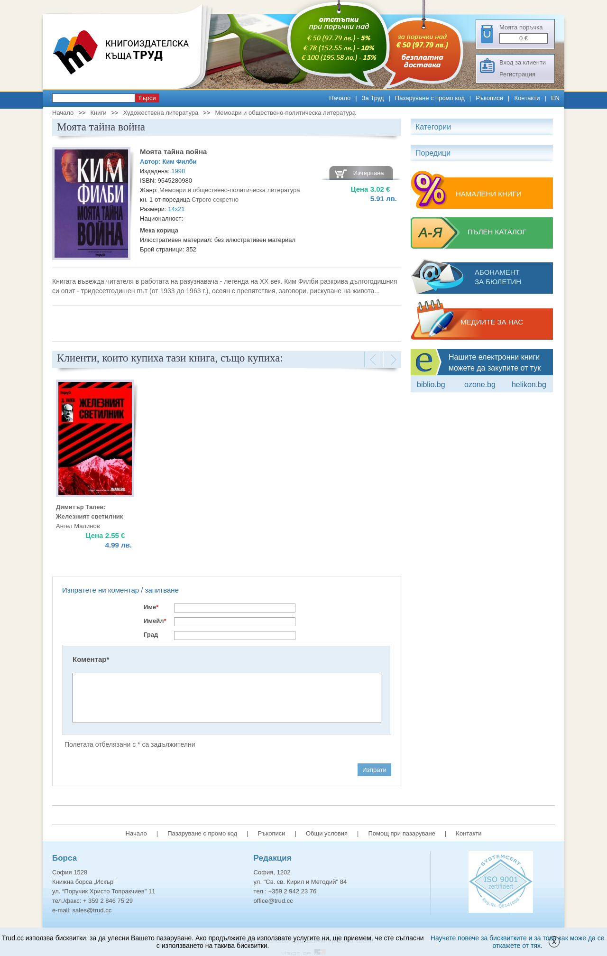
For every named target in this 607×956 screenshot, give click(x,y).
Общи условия (327, 833)
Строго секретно (215, 199)
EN (555, 98)
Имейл (155, 620)
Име (151, 607)
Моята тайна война (173, 152)
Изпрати (374, 769)
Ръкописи (489, 98)
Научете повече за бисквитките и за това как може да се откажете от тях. (518, 941)
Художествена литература (161, 112)
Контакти (527, 98)
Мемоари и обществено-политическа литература (285, 112)
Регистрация (517, 74)
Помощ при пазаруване (401, 833)
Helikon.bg (529, 385)
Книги (98, 112)
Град (151, 634)
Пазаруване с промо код (430, 98)
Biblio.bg (431, 385)
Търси (147, 98)
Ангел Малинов (78, 525)
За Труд (373, 98)
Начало (339, 98)
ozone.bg (480, 385)
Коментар (91, 659)
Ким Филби (179, 161)
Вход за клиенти (522, 62)
